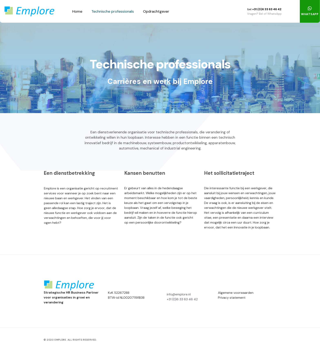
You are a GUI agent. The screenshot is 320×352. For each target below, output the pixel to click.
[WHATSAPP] (310, 8)
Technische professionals (112, 11)
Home (77, 11)
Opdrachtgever (156, 11)
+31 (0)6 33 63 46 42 (266, 9)
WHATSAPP (310, 14)
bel (249, 9)
